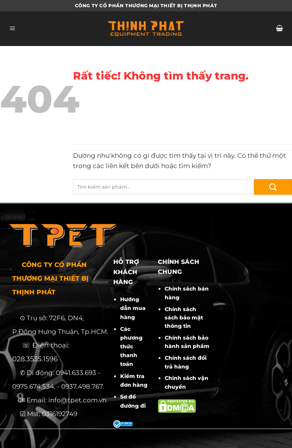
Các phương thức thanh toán (131, 346)
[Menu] (12, 28)
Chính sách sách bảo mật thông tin (184, 318)
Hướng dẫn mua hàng (133, 308)
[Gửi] (273, 187)
